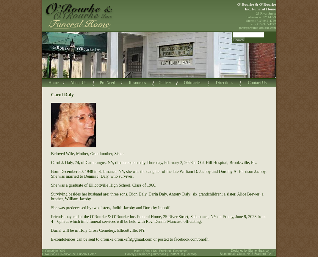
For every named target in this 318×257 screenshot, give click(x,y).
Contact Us (257, 83)
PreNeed (165, 251)
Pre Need (107, 83)
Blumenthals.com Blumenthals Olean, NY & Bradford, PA (245, 252)
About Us (78, 83)
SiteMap (191, 254)
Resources (137, 83)
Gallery (165, 83)
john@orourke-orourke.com (257, 27)
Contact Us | (177, 254)
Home (53, 83)
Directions (224, 83)
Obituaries (192, 83)
